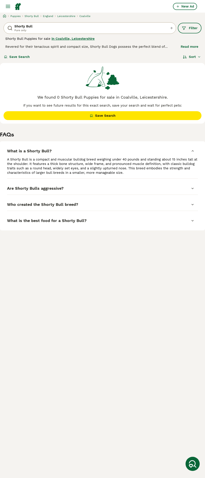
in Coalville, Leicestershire (73, 39)
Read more (189, 47)
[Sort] (192, 56)
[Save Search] (193, 464)
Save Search (17, 57)
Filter (189, 28)
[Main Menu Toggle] (8, 6)
